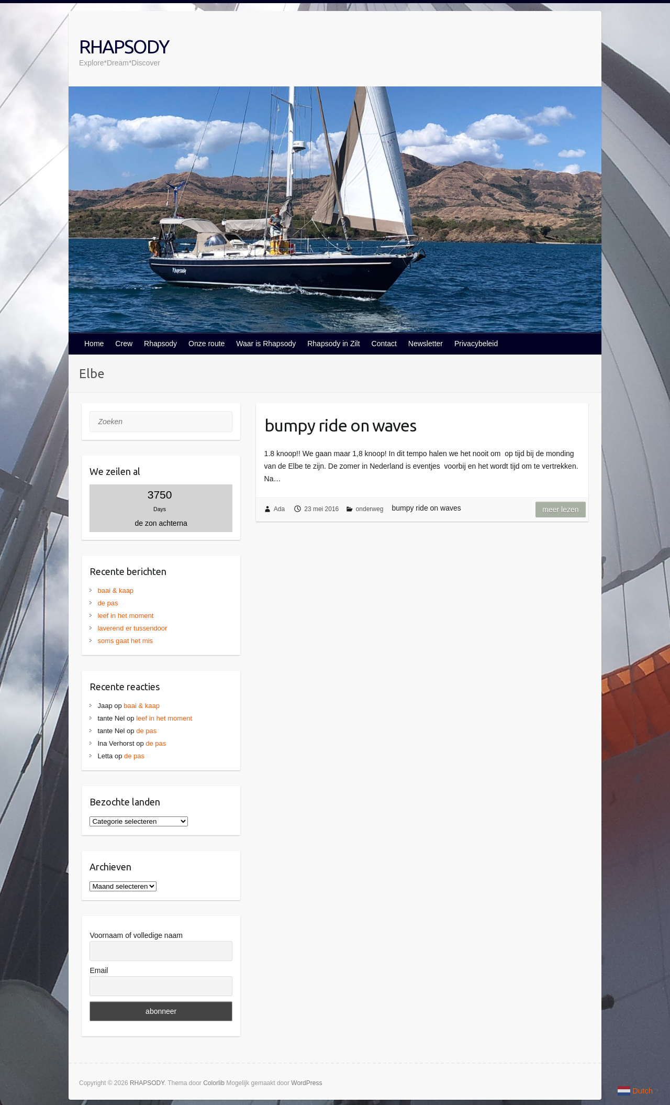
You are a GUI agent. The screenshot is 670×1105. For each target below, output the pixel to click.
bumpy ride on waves (340, 425)
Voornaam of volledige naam (136, 935)
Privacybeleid (476, 343)
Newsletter (425, 343)
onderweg (370, 509)
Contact (384, 343)
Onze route (206, 343)
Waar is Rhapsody (266, 343)
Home (94, 343)
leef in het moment (125, 616)
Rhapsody (160, 343)
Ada (279, 509)
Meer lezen (560, 509)
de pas (107, 603)
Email (99, 970)
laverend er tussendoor (132, 628)
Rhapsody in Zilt (333, 343)
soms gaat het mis (125, 641)
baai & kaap (115, 590)
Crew (123, 343)
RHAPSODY (124, 46)
